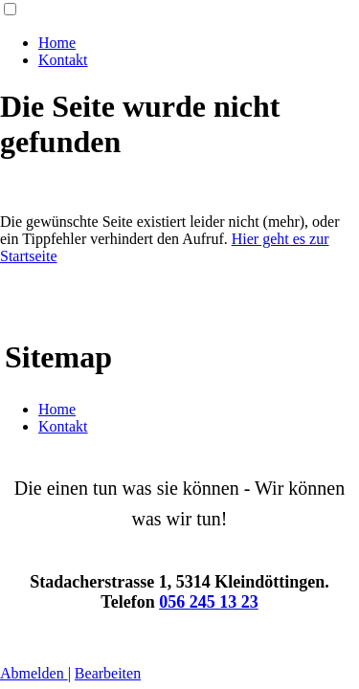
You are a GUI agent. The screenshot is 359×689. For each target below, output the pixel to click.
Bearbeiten (108, 673)
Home (57, 42)
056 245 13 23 (208, 601)
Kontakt (63, 60)
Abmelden (34, 673)
